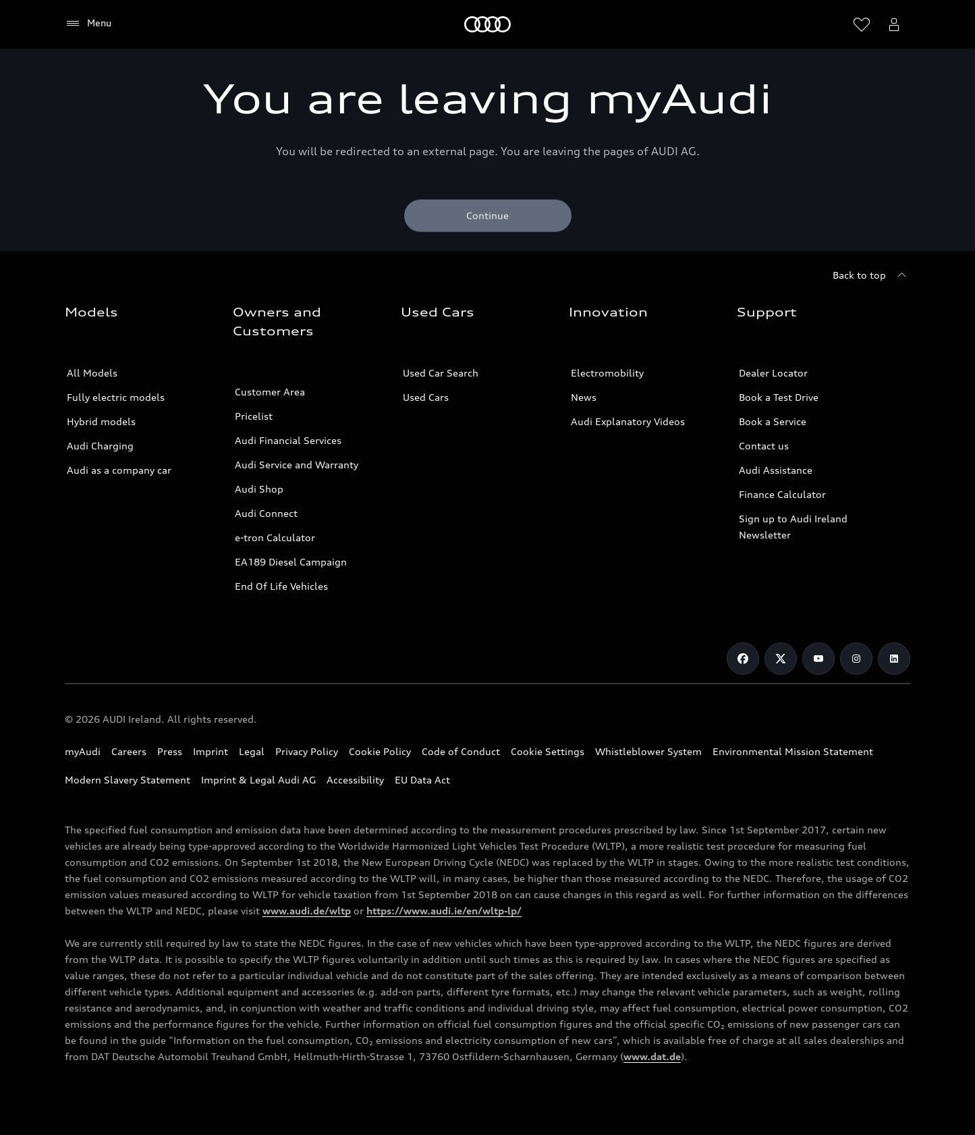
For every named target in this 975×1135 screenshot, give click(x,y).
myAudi (83, 751)
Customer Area (270, 391)
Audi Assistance (775, 470)
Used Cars (426, 397)
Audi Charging (100, 445)
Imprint (210, 751)
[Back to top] (871, 275)
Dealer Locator (773, 373)
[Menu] (88, 23)
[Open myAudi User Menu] (894, 24)
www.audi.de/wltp (306, 910)
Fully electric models (116, 397)
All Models (92, 373)
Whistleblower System (648, 751)
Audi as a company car (119, 470)
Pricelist (254, 416)
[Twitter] (780, 658)
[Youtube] (818, 658)
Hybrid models (101, 421)
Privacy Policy (306, 751)
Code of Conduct (461, 751)
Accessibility (355, 779)
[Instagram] (856, 658)
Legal (251, 751)
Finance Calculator (782, 494)
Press (169, 751)
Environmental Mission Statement (793, 751)
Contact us (764, 445)
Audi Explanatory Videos (628, 421)
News (583, 397)
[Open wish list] (861, 24)
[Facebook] (743, 658)
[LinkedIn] (894, 658)
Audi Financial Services (288, 440)
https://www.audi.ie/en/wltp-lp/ (444, 910)
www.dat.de (652, 1056)
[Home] (487, 24)
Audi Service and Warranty (296, 464)
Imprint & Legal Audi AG (258, 779)
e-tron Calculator (275, 537)
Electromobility (607, 373)
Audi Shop (259, 489)
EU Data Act (422, 779)
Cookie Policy (380, 751)
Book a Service (772, 421)
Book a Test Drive (778, 397)
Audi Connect (266, 513)
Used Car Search (440, 373)
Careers (128, 751)
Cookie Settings (547, 751)
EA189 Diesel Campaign (291, 562)
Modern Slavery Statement (127, 779)
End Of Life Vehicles (281, 586)
